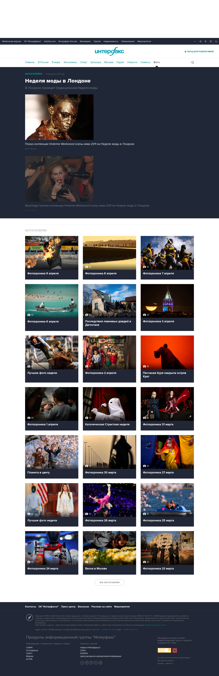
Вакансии (83, 606)
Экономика (70, 62)
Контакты (30, 606)
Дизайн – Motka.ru (165, 663)
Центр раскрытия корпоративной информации (100, 656)
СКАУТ (29, 653)
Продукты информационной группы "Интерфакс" (71, 637)
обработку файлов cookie (156, 625)
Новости (132, 62)
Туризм (97, 41)
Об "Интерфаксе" (32, 41)
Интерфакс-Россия (67, 41)
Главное (30, 62)
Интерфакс (109, 51)
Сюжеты (145, 62)
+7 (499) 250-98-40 (108, 630)
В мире (56, 62)
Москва (108, 62)
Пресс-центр (68, 606)
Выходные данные (166, 660)
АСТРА (29, 659)
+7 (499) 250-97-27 (129, 630)
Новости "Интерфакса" (90, 647)
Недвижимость (111, 41)
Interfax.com (50, 41)
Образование (128, 41)
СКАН (83, 650)
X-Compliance (32, 650)
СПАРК (29, 647)
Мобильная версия (11, 41)
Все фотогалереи (110, 582)
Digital (120, 62)
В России (43, 62)
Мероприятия (144, 41)
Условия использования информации (174, 658)
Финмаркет (85, 41)
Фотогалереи (33, 74)
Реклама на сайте (101, 606)
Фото (157, 62)
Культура (96, 62)
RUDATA (84, 653)
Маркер (29, 656)
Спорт (83, 62)
